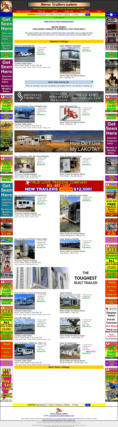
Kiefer (24, 67)
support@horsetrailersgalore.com (61, 416)
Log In (54, 11)
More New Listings (59, 367)
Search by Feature (24, 11)
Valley (45, 67)
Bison (20, 67)
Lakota (29, 67)
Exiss (27, 178)
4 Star (16, 67)
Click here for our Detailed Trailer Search (60, 35)
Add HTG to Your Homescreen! (59, 21)
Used (48, 67)
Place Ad (41, 11)
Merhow (34, 67)
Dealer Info (69, 11)
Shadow (39, 67)
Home (99, 11)
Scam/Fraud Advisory (59, 17)
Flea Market (84, 11)
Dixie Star (22, 178)
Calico (16, 178)
